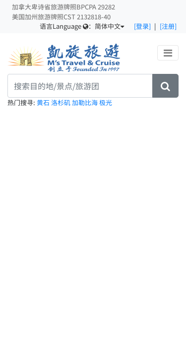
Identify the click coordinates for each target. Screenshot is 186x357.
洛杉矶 (61, 102)
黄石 (44, 102)
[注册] (168, 26)
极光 (105, 102)
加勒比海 (85, 102)
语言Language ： (82, 26)
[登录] (142, 26)
